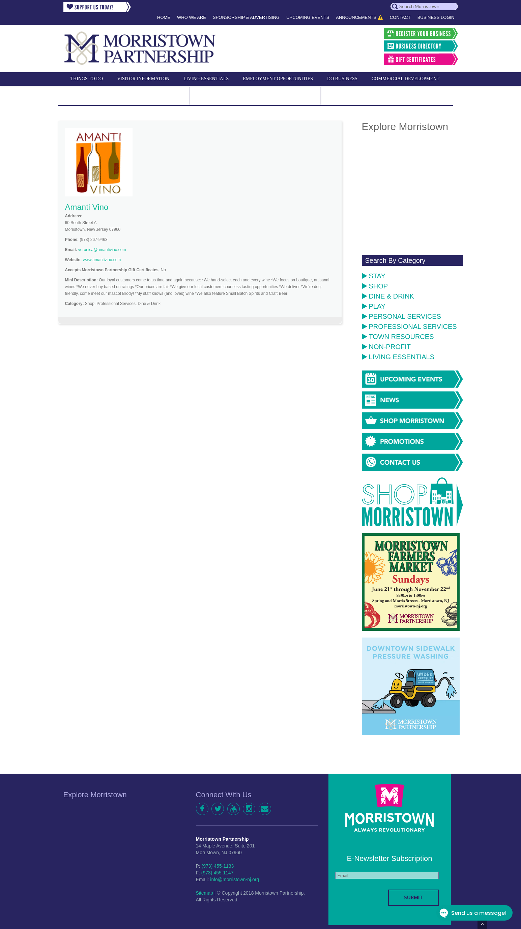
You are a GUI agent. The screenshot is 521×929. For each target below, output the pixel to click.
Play (374, 306)
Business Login (436, 17)
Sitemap (204, 893)
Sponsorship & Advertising (246, 17)
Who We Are (191, 17)
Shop (375, 286)
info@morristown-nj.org (234, 879)
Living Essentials (398, 356)
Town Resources (398, 336)
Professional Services (409, 326)
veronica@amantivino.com (102, 249)
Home (163, 17)
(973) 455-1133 (218, 866)
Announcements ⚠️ (359, 17)
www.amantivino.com (102, 259)
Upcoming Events (307, 17)
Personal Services (401, 316)
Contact (400, 17)
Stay (373, 276)
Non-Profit (386, 346)
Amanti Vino (87, 207)
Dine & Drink (388, 296)
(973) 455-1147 (217, 872)
